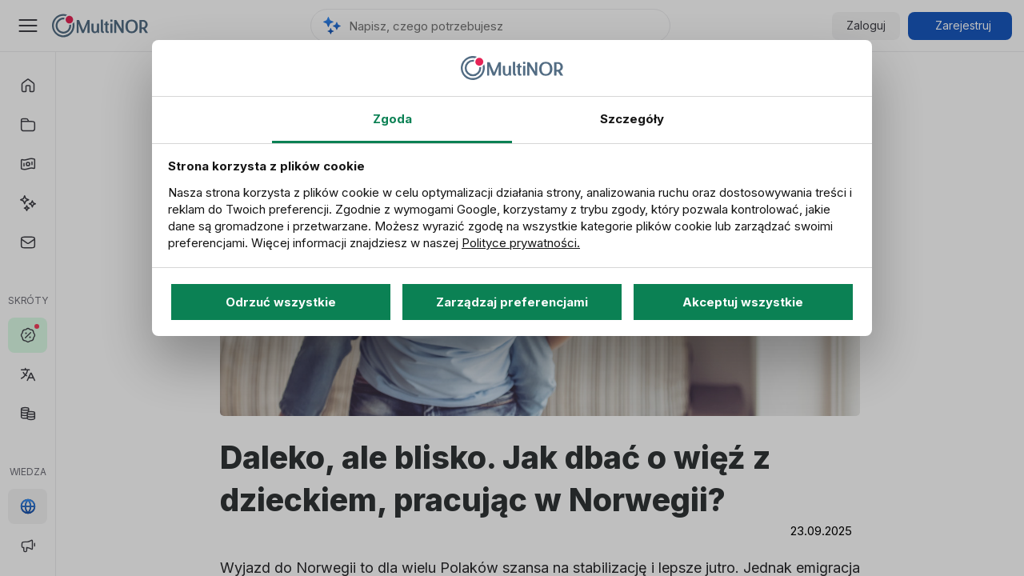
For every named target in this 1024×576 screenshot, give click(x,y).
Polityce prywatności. (521, 242)
